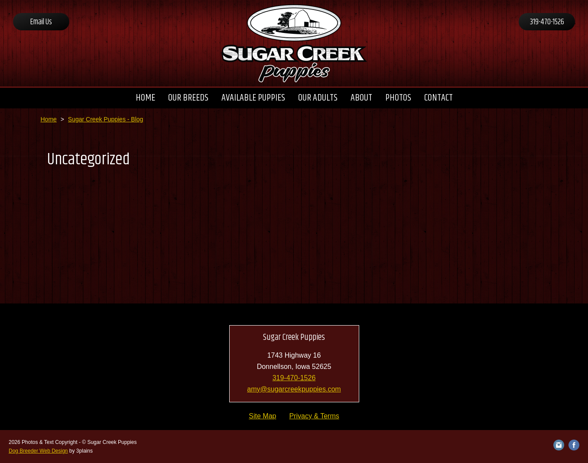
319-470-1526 (547, 22)
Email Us (41, 22)
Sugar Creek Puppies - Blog (105, 119)
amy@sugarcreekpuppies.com (294, 389)
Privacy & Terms (314, 416)
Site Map (262, 416)
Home (49, 119)
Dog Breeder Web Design (38, 451)
